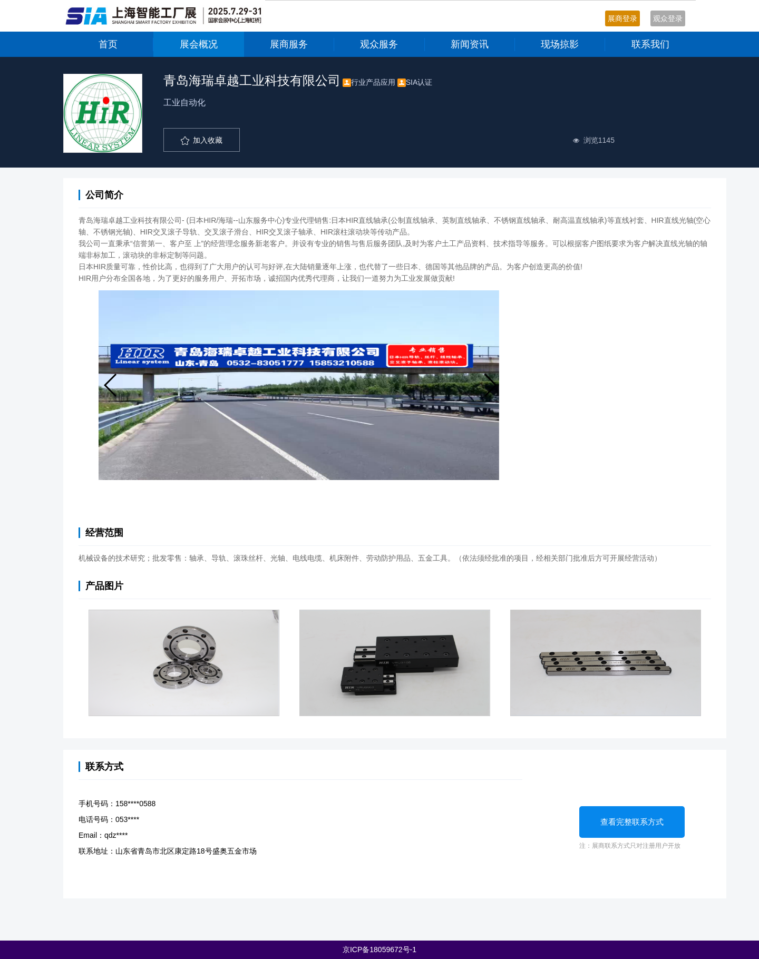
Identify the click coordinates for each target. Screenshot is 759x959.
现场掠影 (560, 44)
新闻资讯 (470, 44)
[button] (111, 385)
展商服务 (289, 44)
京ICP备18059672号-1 (379, 949)
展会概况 (199, 44)
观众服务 (379, 44)
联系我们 (650, 44)
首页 (108, 44)
